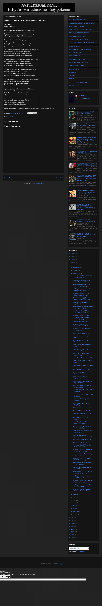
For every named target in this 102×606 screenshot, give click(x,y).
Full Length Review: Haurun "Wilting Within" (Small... (81, 316)
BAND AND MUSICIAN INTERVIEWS (80, 29)
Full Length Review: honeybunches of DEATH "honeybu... (82, 450)
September (76, 273)
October (75, 270)
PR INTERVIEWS (74, 46)
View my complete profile (82, 98)
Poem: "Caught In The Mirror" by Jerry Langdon (82, 404)
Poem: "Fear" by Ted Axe (80, 442)
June (74, 500)
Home (34, 178)
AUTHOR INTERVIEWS (76, 26)
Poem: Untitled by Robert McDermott (80, 373)
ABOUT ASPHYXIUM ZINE (77, 20)
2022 (72, 518)
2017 (72, 532)
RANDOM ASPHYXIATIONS (78, 82)
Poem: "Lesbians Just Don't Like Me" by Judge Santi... (82, 427)
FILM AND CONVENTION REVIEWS (80, 59)
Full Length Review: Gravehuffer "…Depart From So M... (82, 490)
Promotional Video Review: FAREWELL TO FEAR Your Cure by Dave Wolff (87, 235)
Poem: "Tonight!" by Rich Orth (81, 369)
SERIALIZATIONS (74, 85)
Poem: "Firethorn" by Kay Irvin (81, 410)
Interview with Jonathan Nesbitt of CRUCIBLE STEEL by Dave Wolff (87, 164)
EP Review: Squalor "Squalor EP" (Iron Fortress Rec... (82, 276)
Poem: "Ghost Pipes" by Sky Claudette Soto (81, 350)
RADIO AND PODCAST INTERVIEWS (80, 49)
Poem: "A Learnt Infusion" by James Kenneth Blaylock (83, 431)
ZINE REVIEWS (74, 69)
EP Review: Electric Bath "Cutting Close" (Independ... (82, 454)
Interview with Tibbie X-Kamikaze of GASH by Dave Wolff (87, 152)
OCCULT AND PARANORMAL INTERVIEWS (83, 43)
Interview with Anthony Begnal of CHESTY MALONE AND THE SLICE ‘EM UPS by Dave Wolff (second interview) (87, 178)
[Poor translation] (7, 576)
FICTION (72, 75)
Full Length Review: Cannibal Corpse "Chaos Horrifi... (81, 294)
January (75, 514)
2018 (72, 529)
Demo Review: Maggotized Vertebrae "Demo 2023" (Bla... (82, 298)
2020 (72, 523)
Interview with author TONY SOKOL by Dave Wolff (85, 113)
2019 (72, 526)
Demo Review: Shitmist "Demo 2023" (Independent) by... (81, 281)
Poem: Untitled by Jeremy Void (81, 333)
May (74, 503)
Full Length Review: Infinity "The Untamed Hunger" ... (82, 485)
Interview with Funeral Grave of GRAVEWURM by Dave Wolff (86, 124)
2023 (72, 262)
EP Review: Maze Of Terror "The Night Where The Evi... (82, 446)
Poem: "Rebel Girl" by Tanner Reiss (83, 358)
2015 (72, 537)
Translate (80, 551)
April (74, 506)
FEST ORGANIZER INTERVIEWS (79, 33)
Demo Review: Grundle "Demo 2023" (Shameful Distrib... (81, 285)
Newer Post (8, 178)
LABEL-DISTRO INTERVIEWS (78, 39)
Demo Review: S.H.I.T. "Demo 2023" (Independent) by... (81, 459)
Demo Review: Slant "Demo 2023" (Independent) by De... (82, 472)
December (76, 265)
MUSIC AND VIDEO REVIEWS (78, 62)
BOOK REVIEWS (74, 56)
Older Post (59, 178)
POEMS (11, 116)
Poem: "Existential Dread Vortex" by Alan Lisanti (82, 386)
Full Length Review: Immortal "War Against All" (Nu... (83, 481)
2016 (72, 535)
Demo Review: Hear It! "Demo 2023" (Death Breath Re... (81, 311)
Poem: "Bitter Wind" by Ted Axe (82, 439)
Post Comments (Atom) (37, 183)
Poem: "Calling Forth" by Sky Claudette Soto (81, 354)
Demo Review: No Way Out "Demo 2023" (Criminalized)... (83, 307)
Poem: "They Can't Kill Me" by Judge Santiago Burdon (81, 422)
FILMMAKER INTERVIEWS (77, 36)
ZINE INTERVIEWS (75, 52)
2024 (72, 259)
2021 (72, 520)
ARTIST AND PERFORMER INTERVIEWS (82, 23)
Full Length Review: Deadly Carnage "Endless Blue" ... (81, 325)
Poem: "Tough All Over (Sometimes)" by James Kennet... (83, 436)
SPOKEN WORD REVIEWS (77, 66)
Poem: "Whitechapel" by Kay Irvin (82, 407)
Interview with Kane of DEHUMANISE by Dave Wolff (86, 220)
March (75, 508)
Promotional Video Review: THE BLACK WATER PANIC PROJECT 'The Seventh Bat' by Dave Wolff (86, 207)
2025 (72, 256)
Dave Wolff (80, 95)
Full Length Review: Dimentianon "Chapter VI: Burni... (82, 476)
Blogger (61, 564)
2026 (72, 254)
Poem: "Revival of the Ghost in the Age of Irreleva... (82, 382)
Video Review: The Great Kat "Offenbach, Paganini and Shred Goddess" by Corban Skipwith (86, 192)
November (76, 267)
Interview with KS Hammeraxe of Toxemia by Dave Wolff (82, 320)
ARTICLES (72, 72)
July (74, 497)
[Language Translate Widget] (79, 548)
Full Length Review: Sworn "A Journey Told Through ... (81, 289)
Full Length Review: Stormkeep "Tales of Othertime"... (82, 329)
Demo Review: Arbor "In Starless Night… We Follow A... (82, 463)
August (75, 494)
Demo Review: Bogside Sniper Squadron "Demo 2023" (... (81, 303)
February (75, 511)
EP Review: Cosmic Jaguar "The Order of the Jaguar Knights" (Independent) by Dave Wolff (86, 139)
